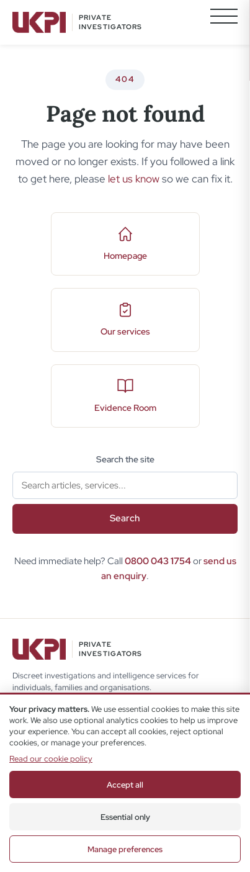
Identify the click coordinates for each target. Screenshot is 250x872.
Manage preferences (125, 849)
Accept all (125, 785)
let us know (133, 179)
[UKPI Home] (77, 22)
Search (125, 518)
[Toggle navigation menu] (224, 22)
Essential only (125, 817)
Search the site (125, 459)
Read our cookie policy (50, 758)
